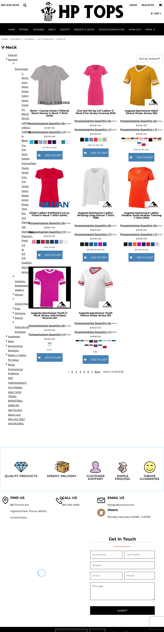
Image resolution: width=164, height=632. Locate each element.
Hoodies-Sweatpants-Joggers (22, 285)
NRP (10, 378)
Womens (20, 313)
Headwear (14, 336)
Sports (19, 317)
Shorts (19, 294)
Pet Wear (13, 359)
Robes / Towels (17, 355)
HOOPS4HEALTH (17, 382)
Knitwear (20, 331)
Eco (24, 213)
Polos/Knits (22, 327)
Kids (17, 308)
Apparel (16, 39)
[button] (24, 5)
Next (97, 371)
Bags (11, 341)
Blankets (13, 350)
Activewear (45, 39)
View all (12, 55)
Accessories (15, 345)
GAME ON (13, 405)
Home (4, 39)
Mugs (11, 364)
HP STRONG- (15, 387)
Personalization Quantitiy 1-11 (47, 131)
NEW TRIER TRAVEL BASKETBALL (15, 396)
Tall (24, 226)
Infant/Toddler (24, 303)
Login (133, 5)
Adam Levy (14, 414)
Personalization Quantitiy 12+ (47, 123)
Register (148, 5)
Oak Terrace (15, 410)
